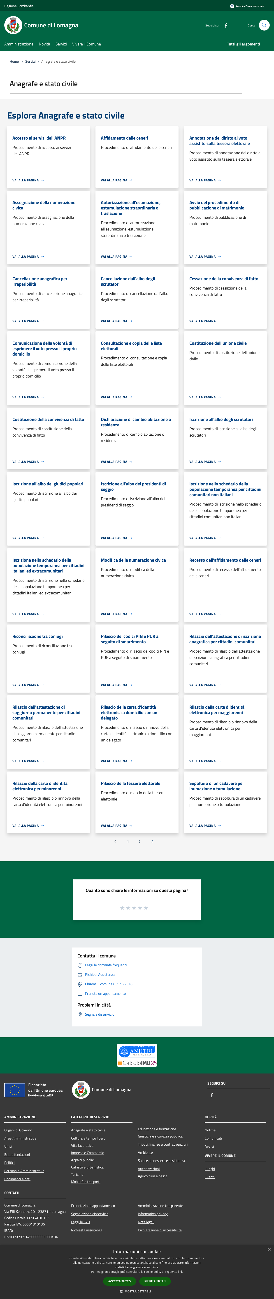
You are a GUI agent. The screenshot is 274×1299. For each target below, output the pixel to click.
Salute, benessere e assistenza (161, 1160)
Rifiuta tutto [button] (155, 1281)
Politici (9, 1162)
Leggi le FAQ (80, 1222)
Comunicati (213, 1138)
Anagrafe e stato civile (88, 1130)
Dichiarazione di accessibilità (160, 1230)
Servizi (30, 61)
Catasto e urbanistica (87, 1167)
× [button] (269, 1250)
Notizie (210, 1130)
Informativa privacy (153, 1213)
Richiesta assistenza (86, 1230)
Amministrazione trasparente (160, 1205)
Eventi (210, 1177)
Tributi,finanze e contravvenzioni (163, 1144)
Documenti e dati (17, 1179)
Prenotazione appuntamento (93, 1205)
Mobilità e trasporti (85, 1181)
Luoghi (210, 1168)
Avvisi (209, 1146)
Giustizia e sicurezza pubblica (160, 1136)
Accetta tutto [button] (119, 1281)
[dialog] (137, 1272)
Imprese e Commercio (87, 1152)
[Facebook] (224, 25)
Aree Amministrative (20, 1138)
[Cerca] (264, 25)
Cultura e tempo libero (88, 1138)
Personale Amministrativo (24, 1170)
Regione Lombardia (19, 6)
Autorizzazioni (149, 1168)
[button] (137, 1291)
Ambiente (145, 1152)
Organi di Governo (18, 1130)
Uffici (8, 1146)
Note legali (146, 1222)
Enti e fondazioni (17, 1154)
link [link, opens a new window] (180, 1272)
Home (14, 61)
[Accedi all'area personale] (247, 6)
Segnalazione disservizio (89, 1213)
